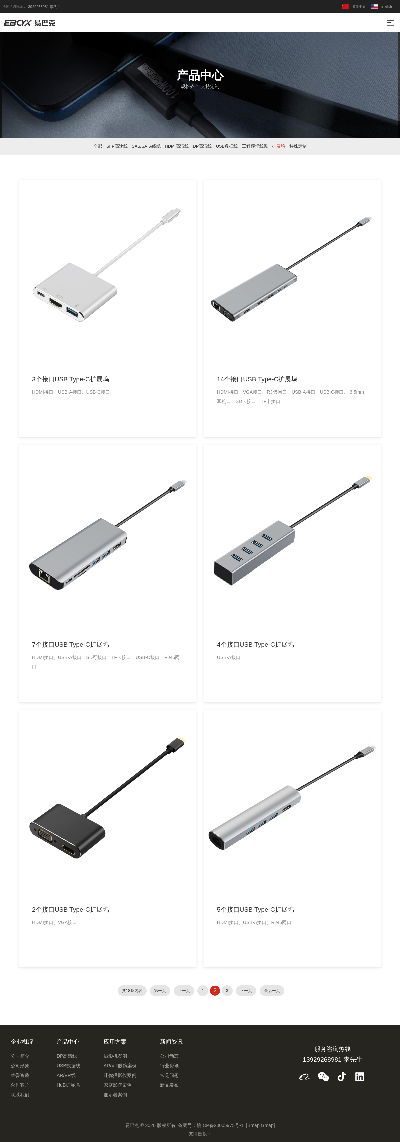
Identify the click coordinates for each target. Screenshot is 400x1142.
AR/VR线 (66, 1075)
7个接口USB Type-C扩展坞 (70, 644)
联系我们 (20, 1094)
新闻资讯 (171, 1042)
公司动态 (169, 1056)
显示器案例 (115, 1094)
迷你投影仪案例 (120, 1075)
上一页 (184, 990)
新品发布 (169, 1085)
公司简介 (20, 1056)
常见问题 (169, 1075)
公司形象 (20, 1065)
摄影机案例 (115, 1056)
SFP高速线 (117, 146)
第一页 (160, 990)
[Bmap (252, 1125)
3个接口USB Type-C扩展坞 (70, 379)
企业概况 (22, 1042)
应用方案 (115, 1042)
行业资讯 (169, 1065)
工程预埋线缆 (255, 146)
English (381, 6)
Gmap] (268, 1125)
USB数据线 (227, 146)
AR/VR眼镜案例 (120, 1065)
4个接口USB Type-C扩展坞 (255, 644)
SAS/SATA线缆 (146, 146)
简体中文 (354, 6)
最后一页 (272, 990)
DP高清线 (202, 146)
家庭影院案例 (118, 1085)
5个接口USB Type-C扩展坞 (255, 909)
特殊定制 (298, 146)
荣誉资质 (20, 1075)
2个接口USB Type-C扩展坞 (70, 909)
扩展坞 (278, 146)
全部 (98, 146)
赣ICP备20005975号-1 (220, 1125)
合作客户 (20, 1085)
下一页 (246, 990)
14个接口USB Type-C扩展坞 (257, 379)
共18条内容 (132, 990)
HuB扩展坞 (68, 1085)
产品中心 (68, 1042)
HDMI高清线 (177, 146)
